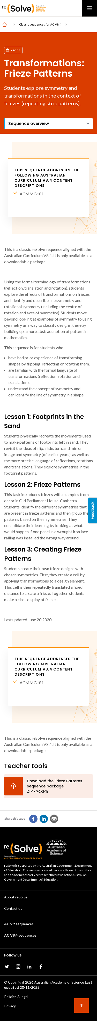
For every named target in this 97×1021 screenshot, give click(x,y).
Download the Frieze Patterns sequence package (54, 783)
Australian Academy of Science (59, 982)
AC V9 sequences (19, 924)
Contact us (13, 908)
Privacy (10, 1006)
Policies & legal (16, 996)
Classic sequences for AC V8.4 (40, 24)
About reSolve (15, 897)
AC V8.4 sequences (20, 935)
